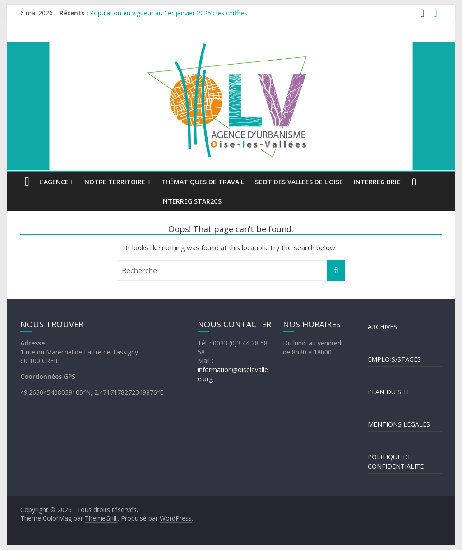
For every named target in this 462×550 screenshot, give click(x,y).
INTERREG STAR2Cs (191, 201)
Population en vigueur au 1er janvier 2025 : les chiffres (168, 13)
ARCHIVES (382, 326)
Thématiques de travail (202, 181)
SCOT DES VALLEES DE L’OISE (299, 181)
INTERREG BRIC (377, 181)
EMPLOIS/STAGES (394, 359)
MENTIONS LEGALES (399, 424)
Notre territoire (114, 181)
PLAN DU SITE (389, 391)
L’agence (54, 181)
